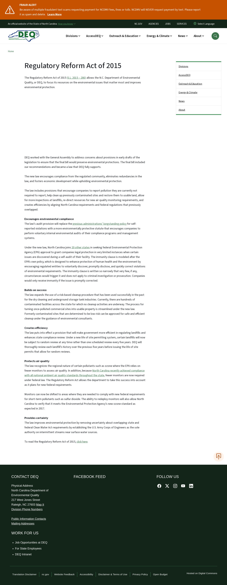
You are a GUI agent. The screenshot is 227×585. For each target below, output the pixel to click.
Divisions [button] (72, 36)
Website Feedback (64, 574)
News (182, 101)
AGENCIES (153, 24)
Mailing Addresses (22, 523)
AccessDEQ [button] (93, 36)
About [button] (197, 36)
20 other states (81, 247)
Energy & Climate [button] (158, 36)
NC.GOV (138, 24)
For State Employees (28, 548)
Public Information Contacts (28, 518)
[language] (207, 23)
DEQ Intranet (23, 554)
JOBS (168, 24)
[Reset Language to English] (195, 23)
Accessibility (86, 574)
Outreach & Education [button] (123, 36)
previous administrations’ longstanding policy (100, 224)
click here (82, 442)
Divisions (183, 66)
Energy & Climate (188, 92)
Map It (40, 504)
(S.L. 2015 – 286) (76, 78)
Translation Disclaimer (24, 574)
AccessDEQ (184, 75)
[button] (215, 36)
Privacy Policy (140, 574)
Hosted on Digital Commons (202, 573)
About (182, 110)
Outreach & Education (190, 84)
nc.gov (45, 574)
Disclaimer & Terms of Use (112, 574)
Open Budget (160, 574)
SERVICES (182, 24)
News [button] (181, 36)
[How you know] (66, 23)
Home (11, 51)
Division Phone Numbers (27, 509)
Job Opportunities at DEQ (31, 542)
